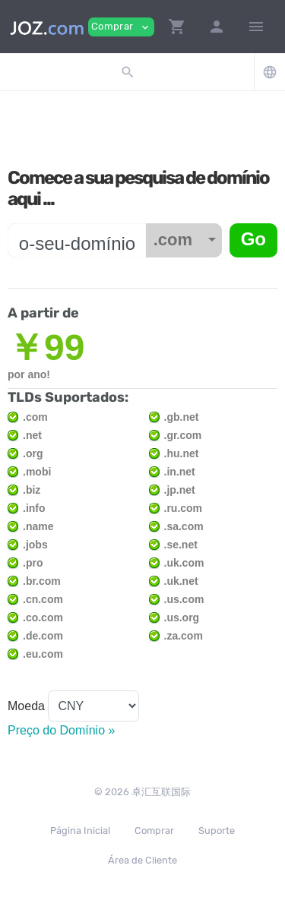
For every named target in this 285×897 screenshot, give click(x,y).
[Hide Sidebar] (256, 26)
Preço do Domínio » (61, 730)
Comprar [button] (121, 27)
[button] (177, 26)
